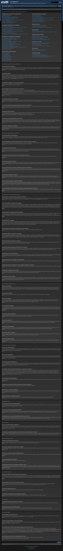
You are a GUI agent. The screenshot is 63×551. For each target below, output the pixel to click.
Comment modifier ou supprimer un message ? (9, 38)
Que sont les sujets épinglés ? (6, 58)
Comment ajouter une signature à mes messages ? (10, 39)
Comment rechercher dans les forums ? (38, 35)
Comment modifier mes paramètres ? (7, 26)
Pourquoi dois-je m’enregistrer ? (7, 15)
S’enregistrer (13, 7)
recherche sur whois (5, 529)
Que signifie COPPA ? (5, 16)
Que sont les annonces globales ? (7, 56)
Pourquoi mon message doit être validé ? (8, 48)
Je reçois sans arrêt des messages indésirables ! (39, 26)
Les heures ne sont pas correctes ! (7, 28)
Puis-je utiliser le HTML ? (6, 53)
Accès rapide (2, 6)
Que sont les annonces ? (6, 57)
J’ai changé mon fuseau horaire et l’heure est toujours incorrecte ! (12, 29)
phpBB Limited (26, 515)
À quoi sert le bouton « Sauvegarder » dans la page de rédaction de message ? (14, 47)
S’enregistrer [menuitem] (60, 6)
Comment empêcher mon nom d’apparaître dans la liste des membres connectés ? (14, 27)
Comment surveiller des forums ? (37, 44)
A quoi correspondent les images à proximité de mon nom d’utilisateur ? (13, 31)
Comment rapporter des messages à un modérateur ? (10, 46)
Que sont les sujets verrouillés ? (7, 59)
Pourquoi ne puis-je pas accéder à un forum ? (9, 43)
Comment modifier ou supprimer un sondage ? (9, 42)
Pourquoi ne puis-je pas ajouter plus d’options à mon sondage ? (11, 41)
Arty (29, 547)
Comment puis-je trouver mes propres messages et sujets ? (41, 39)
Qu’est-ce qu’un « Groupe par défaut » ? (38, 20)
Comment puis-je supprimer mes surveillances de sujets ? (41, 45)
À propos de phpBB (26, 516)
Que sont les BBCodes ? (6, 52)
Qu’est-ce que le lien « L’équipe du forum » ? (39, 21)
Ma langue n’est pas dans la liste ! (7, 30)
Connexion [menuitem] (59, 6)
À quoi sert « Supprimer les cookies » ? (8, 22)
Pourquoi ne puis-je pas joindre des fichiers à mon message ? (11, 44)
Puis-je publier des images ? (6, 55)
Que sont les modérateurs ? (36, 16)
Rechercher (4, 7)
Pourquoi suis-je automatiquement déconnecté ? (9, 21)
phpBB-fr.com (32, 548)
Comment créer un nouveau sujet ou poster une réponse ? (11, 37)
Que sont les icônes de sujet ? (6, 60)
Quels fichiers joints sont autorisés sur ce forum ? (39, 49)
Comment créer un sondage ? (6, 40)
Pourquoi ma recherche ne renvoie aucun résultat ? (40, 36)
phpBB (54, 163)
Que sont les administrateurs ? (36, 15)
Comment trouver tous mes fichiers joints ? (38, 50)
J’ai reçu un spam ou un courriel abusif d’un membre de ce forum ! (42, 27)
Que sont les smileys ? (5, 54)
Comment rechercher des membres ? (37, 38)
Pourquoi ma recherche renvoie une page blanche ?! (40, 37)
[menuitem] (57, 6)
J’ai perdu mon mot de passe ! (6, 20)
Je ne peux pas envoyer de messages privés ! (39, 25)
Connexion (8, 7)
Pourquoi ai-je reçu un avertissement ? (8, 45)
